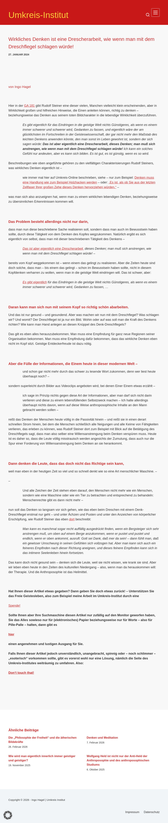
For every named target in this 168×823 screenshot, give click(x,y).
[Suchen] (148, 15)
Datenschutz (152, 812)
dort (71, 519)
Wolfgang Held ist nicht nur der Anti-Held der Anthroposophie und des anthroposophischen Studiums (118, 760)
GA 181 (29, 105)
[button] (8, 815)
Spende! (14, 605)
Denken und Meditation (102, 737)
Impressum (132, 812)
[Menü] (155, 12)
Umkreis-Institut (42, 14)
